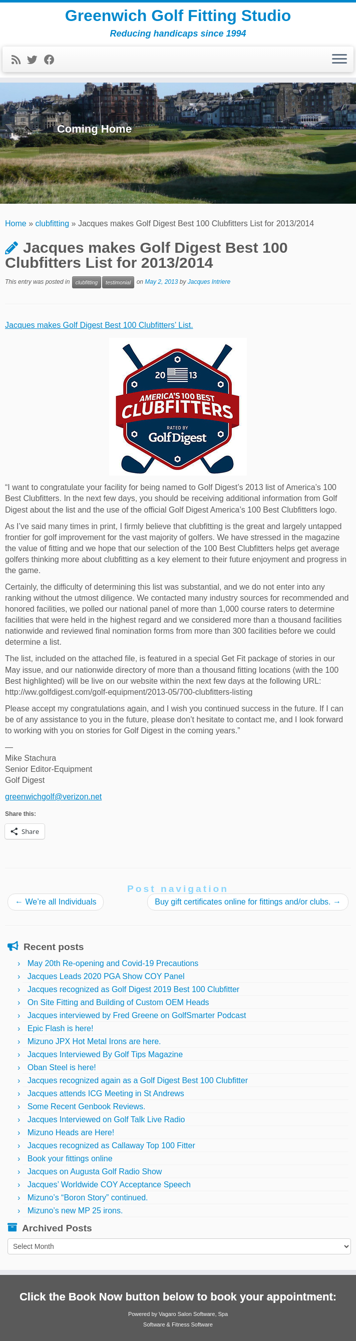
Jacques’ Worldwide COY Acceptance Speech (109, 1184)
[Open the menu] (339, 59)
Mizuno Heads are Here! (71, 1132)
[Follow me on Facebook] (52, 60)
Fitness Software (192, 1324)
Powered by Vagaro (152, 1314)
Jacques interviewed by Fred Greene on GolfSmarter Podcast (137, 1015)
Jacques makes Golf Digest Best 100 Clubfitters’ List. (99, 325)
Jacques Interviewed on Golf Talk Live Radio (106, 1119)
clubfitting (53, 223)
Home (16, 223)
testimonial (118, 282)
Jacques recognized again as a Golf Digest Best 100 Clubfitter (138, 1080)
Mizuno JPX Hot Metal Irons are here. (94, 1041)
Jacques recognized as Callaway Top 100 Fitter (111, 1145)
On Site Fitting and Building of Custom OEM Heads (118, 1002)
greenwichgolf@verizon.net (53, 796)
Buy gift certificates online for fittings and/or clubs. (248, 902)
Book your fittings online (70, 1158)
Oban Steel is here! (62, 1067)
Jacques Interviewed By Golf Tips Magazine (105, 1054)
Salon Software (196, 1314)
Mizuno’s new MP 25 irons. (75, 1210)
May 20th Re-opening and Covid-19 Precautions (113, 963)
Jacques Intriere (209, 281)
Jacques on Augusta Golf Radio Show (95, 1171)
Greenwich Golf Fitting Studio (178, 15)
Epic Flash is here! (61, 1028)
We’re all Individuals (55, 902)
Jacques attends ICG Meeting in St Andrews (106, 1093)
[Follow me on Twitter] (35, 60)
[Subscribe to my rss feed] (19, 60)
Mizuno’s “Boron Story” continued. (88, 1197)
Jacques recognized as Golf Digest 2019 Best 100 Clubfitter (133, 989)
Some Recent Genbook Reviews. (87, 1106)
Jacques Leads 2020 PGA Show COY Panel (106, 976)
